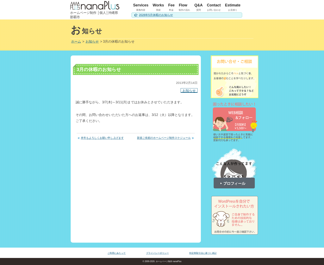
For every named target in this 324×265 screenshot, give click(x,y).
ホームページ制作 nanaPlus (168, 261)
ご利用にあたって (116, 253)
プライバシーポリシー (157, 253)
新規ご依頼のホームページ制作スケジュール (164, 138)
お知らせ (189, 90)
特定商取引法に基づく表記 (203, 253)
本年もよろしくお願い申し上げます (102, 138)
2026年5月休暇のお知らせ (156, 15)
